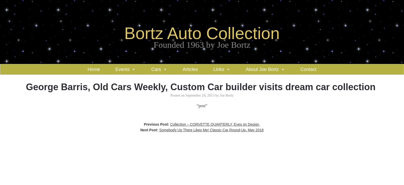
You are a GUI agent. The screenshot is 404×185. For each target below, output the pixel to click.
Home (94, 69)
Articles (190, 69)
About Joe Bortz (262, 69)
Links (218, 69)
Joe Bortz (226, 95)
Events (122, 69)
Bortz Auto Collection (202, 33)
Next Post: (202, 130)
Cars (156, 69)
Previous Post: (202, 124)
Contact (308, 69)
